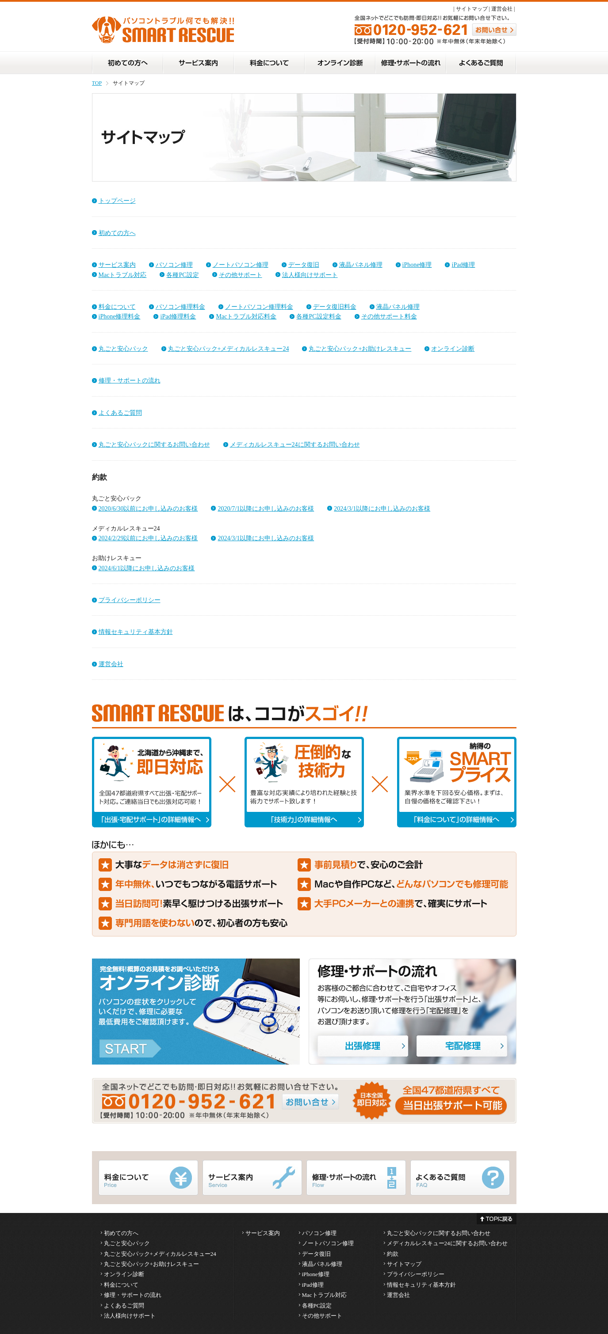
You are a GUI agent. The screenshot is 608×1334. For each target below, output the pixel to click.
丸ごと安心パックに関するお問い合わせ (154, 444)
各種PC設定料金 (318, 316)
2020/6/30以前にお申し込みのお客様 (148, 508)
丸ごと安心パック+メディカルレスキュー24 (228, 348)
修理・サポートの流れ (130, 380)
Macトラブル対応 (123, 274)
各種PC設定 (182, 274)
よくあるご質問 (120, 412)
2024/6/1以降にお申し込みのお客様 (147, 568)
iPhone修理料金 (120, 316)
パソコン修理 (174, 264)
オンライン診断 (452, 348)
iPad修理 (463, 264)
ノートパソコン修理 (240, 264)
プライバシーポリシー (130, 599)
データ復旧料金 (334, 306)
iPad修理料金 (178, 316)
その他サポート (240, 274)
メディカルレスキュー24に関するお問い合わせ (295, 444)
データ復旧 (303, 264)
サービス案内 (117, 264)
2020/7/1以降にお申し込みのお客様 (266, 508)
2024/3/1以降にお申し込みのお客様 (382, 508)
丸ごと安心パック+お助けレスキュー (360, 348)
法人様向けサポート (310, 274)
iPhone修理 (417, 264)
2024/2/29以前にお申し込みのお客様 (148, 538)
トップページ (117, 200)
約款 (392, 1254)
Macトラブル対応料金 (246, 316)
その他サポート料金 (389, 316)
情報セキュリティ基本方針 (136, 631)
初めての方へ (117, 232)
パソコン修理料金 (180, 306)
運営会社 (501, 9)
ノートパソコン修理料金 (259, 306)
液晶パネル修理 (360, 264)
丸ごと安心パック (123, 348)
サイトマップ (472, 9)
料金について (117, 306)
